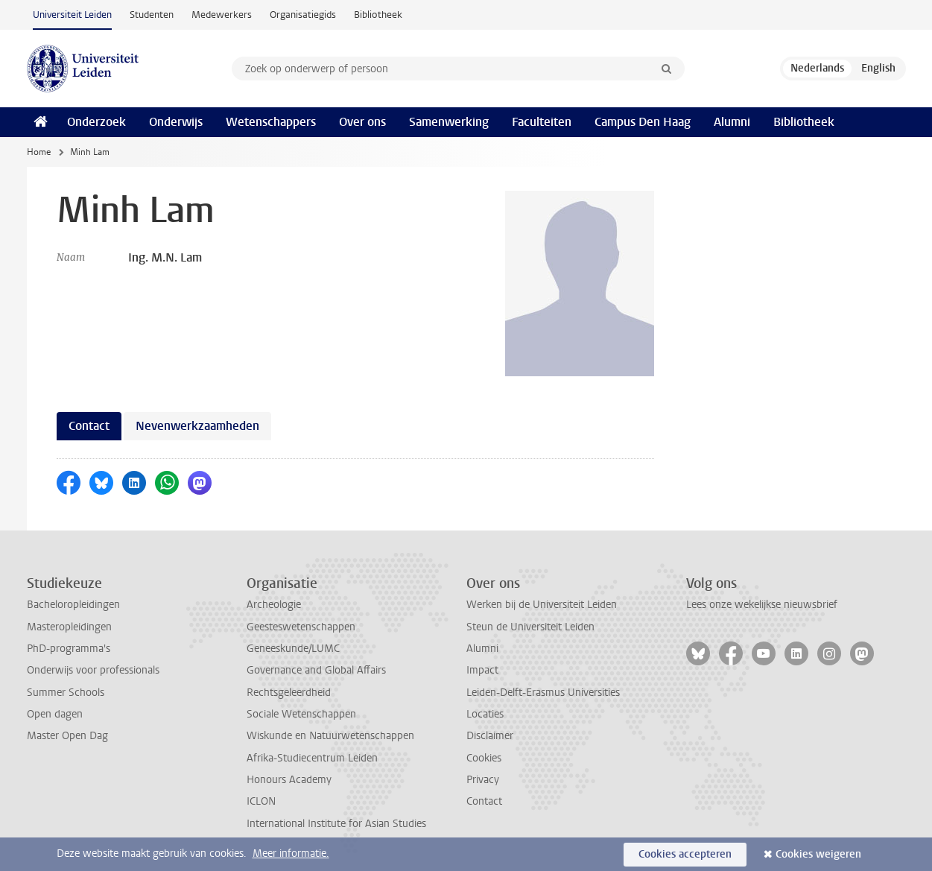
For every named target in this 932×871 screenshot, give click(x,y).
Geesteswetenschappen (301, 627)
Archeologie (274, 605)
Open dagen (55, 714)
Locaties (485, 714)
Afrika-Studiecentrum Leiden (312, 758)
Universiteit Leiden (72, 14)
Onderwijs (176, 122)
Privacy (482, 780)
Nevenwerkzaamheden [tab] (197, 426)
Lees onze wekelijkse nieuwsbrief (761, 605)
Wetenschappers (271, 122)
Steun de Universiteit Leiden (530, 627)
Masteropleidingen (69, 627)
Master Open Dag (67, 736)
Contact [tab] (89, 426)
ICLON (261, 801)
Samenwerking (449, 122)
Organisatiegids (303, 14)
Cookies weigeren (818, 854)
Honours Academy (289, 780)
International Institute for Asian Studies (336, 824)
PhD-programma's (68, 649)
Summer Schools (65, 692)
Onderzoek (96, 122)
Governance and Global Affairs (316, 670)
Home (39, 152)
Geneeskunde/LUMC (293, 649)
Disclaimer (489, 736)
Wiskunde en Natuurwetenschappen (330, 736)
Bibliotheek (378, 14)
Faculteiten (541, 122)
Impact (482, 670)
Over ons (362, 122)
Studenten (152, 14)
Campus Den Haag (643, 122)
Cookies (483, 758)
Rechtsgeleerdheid (289, 692)
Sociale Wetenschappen (301, 714)
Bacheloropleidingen (73, 605)
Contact (484, 801)
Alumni (732, 122)
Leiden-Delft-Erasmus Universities (543, 692)
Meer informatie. (291, 853)
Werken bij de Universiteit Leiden (541, 605)
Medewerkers (221, 14)
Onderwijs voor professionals (93, 670)
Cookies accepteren (685, 854)
